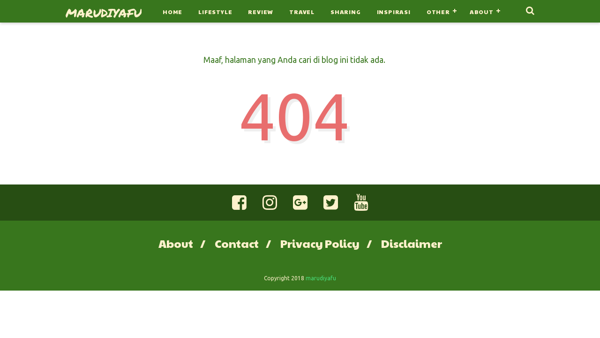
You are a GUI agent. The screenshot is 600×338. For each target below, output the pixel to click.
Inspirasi (394, 11)
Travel (302, 11)
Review (260, 11)
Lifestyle (215, 11)
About (482, 11)
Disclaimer (411, 243)
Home (172, 11)
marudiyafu (104, 12)
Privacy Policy (320, 243)
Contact (237, 243)
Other (438, 11)
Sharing (345, 11)
